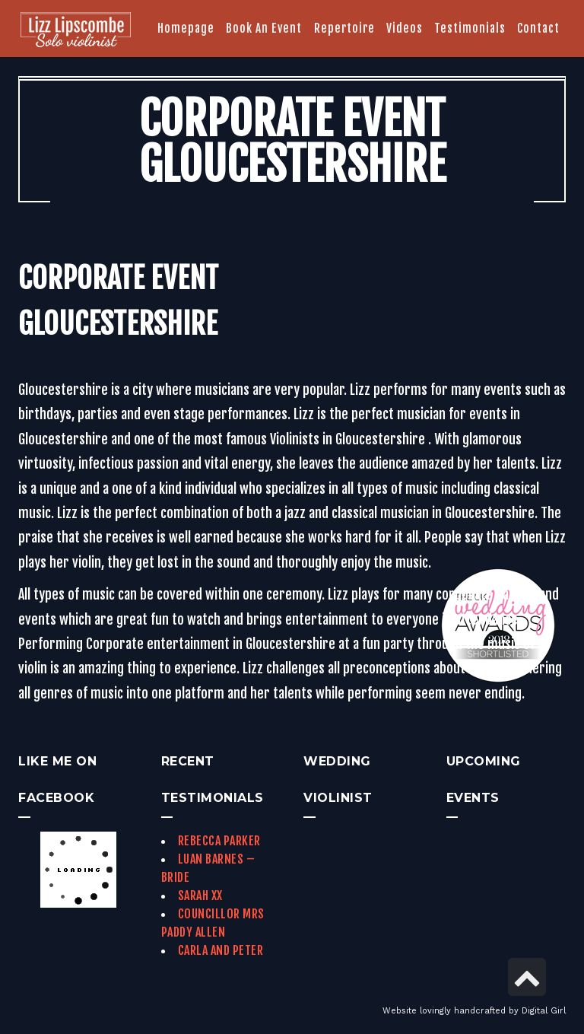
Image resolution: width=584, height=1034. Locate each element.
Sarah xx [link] (200, 895)
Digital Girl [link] (544, 1011)
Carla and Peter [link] (221, 950)
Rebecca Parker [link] (219, 840)
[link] (75, 31)
